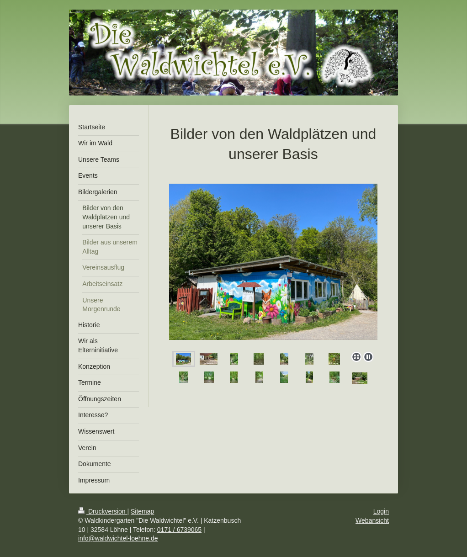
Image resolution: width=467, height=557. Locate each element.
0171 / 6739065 (179, 529)
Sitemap (142, 511)
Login (381, 511)
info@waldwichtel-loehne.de (118, 538)
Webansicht (372, 520)
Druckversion (102, 511)
